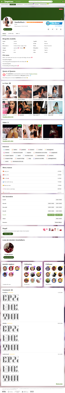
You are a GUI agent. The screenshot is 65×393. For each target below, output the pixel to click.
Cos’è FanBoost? (58, 25)
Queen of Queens (33, 73)
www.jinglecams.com (14, 388)
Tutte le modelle (5, 4)
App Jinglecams (43, 4)
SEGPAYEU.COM (26, 388)
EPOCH (21, 388)
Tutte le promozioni (29, 4)
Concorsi (37, 4)
